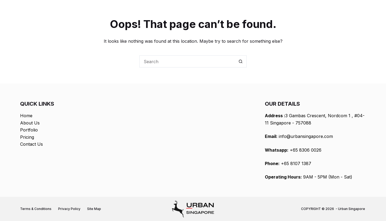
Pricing (27, 137)
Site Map (94, 209)
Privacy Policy (69, 209)
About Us (30, 123)
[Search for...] (187, 61)
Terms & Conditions (35, 209)
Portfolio (29, 130)
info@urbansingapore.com (306, 136)
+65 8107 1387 (296, 163)
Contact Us (31, 144)
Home (26, 115)
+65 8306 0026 (305, 150)
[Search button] (241, 61)
